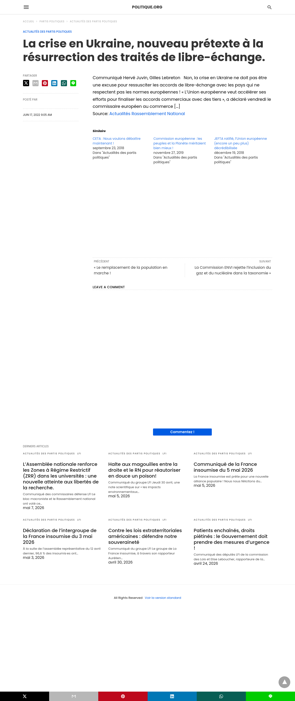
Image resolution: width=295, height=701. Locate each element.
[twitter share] (26, 83)
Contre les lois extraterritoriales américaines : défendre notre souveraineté (145, 536)
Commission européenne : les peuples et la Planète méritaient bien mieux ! (179, 143)
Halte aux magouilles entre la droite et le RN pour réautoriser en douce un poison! (144, 470)
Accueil (28, 21)
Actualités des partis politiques (93, 21)
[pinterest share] (45, 83)
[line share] (73, 83)
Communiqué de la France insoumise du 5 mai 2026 (225, 467)
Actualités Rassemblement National (147, 114)
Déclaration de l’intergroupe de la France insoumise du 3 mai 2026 (60, 536)
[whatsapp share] (64, 83)
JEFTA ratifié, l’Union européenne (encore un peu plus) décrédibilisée (240, 143)
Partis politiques (51, 21)
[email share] (35, 83)
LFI (79, 453)
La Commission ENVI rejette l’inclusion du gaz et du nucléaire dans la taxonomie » (233, 270)
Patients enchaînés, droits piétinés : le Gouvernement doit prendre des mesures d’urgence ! (231, 539)
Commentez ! (182, 431)
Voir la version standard (163, 598)
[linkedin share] (54, 83)
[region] (182, 210)
